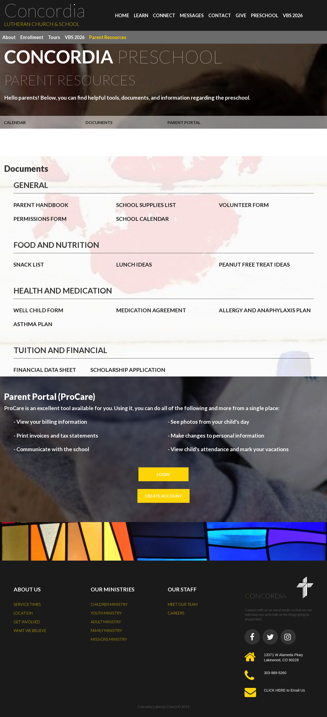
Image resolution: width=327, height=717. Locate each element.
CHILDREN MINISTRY (109, 604)
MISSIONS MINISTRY (109, 639)
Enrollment (31, 37)
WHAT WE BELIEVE (30, 630)
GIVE (241, 15)
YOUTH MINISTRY (106, 613)
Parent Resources (107, 37)
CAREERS (176, 613)
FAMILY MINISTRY (106, 630)
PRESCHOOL (264, 15)
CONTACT (219, 15)
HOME (122, 15)
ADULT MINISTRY (106, 621)
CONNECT (164, 15)
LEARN (141, 15)
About (9, 37)
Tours (54, 37)
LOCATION (23, 613)
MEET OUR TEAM (183, 604)
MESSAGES (192, 15)
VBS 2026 (293, 15)
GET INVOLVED (27, 621)
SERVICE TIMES (27, 604)
